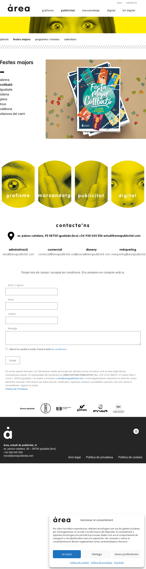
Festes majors (22, 39)
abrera (4, 80)
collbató (6, 84)
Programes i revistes (47, 39)
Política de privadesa (101, 562)
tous (3, 104)
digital (111, 10)
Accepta (67, 554)
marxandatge (91, 10)
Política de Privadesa (16, 389)
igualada (6, 89)
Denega (97, 554)
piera (3, 99)
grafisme (48, 10)
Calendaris (70, 39)
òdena (4, 94)
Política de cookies (79, 562)
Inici (119, 3)
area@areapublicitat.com (18, 254)
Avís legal (119, 562)
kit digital (129, 10)
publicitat (68, 10)
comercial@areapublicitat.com (57, 254)
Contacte (131, 3)
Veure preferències (127, 554)
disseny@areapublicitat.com (92, 254)
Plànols (4, 39)
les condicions (59, 349)
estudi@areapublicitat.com (18, 455)
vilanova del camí (12, 114)
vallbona (6, 109)
